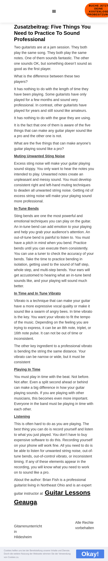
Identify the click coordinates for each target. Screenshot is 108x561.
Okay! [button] (90, 553)
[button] (21, 556)
